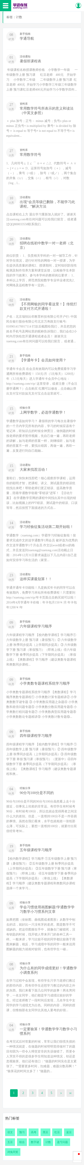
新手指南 (25, 33)
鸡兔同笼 (12, 1152)
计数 (48, 1142)
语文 (10, 1132)
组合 (22, 1142)
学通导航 (27, 38)
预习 (22, 1132)
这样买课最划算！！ (36, 579)
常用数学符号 (30, 154)
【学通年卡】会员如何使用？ (43, 360)
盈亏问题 (62, 1142)
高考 (33, 1132)
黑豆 (45, 1132)
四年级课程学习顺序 (36, 736)
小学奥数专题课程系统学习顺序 (45, 683)
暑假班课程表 (30, 61)
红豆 (57, 1132)
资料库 (24, 103)
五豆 (10, 1142)
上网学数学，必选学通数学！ (43, 412)
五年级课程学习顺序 (36, 850)
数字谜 (35, 1142)
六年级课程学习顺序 (36, 626)
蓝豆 (69, 1132)
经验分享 (25, 407)
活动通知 (25, 56)
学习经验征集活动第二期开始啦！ (46, 527)
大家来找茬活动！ (34, 469)
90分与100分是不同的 (37, 793)
